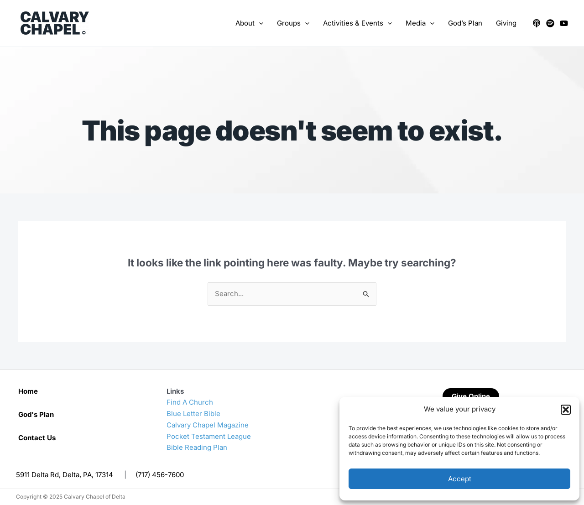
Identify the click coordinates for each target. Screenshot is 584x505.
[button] (565, 409)
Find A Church (190, 402)
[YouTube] (564, 23)
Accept (459, 478)
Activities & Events (357, 23)
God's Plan (36, 414)
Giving (506, 23)
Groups (293, 23)
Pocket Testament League (209, 436)
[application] (259, 23)
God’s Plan (465, 23)
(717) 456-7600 (160, 474)
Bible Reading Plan (197, 447)
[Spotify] (550, 23)
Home (28, 391)
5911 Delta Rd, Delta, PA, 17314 (64, 474)
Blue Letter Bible (193, 413)
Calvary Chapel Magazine (208, 425)
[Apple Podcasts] (536, 23)
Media (420, 23)
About (249, 23)
